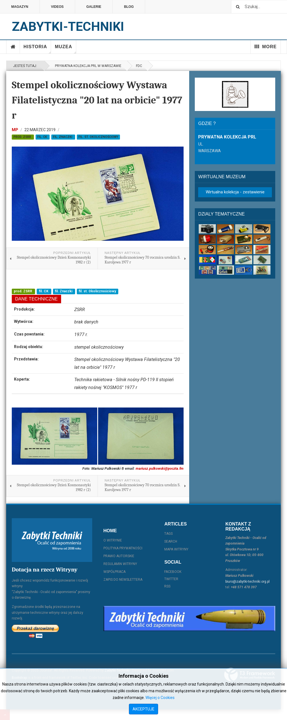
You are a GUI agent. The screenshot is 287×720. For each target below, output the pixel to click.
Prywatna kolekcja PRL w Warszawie (87, 66)
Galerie (93, 7)
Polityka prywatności (122, 548)
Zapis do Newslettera (122, 580)
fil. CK (42, 137)
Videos (57, 7)
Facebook (172, 572)
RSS (167, 586)
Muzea (65, 49)
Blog (129, 7)
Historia (37, 49)
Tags (168, 534)
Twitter (171, 579)
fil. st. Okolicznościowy (98, 137)
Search (170, 541)
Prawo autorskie (118, 556)
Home (13, 47)
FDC (139, 66)
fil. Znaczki (63, 137)
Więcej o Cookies (160, 697)
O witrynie (112, 540)
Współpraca (114, 572)
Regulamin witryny (120, 564)
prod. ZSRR (22, 137)
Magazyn (19, 7)
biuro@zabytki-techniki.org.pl (247, 582)
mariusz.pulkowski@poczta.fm (160, 468)
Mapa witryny (176, 549)
